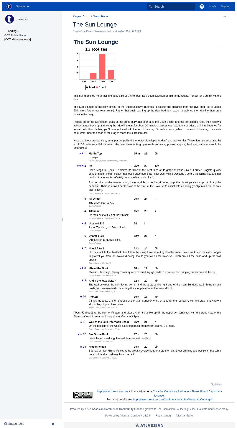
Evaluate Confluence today (212, 409)
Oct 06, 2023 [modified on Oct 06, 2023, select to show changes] (133, 31)
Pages (77, 16)
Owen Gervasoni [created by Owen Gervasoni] (95, 31)
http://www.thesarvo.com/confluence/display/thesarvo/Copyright (172, 399)
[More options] (224, 16)
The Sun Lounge (95, 24)
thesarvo (22, 19)
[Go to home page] (9, 6)
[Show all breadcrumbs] (87, 16)
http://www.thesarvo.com (112, 391)
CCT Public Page (15, 35)
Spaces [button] (20, 6)
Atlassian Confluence (132, 415)
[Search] (150, 6)
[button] (202, 6)
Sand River (100, 16)
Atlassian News (185, 415)
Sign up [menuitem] (225, 6)
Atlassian (149, 425)
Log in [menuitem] (212, 6)
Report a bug (163, 415)
